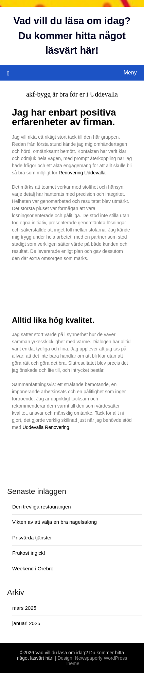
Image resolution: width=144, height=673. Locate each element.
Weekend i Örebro (32, 568)
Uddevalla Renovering (45, 427)
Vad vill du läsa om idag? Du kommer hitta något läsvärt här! (72, 35)
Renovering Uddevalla (82, 172)
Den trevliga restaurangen (41, 507)
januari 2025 (26, 623)
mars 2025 (24, 608)
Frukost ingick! (28, 553)
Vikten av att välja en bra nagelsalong (54, 522)
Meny (130, 72)
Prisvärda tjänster (32, 537)
